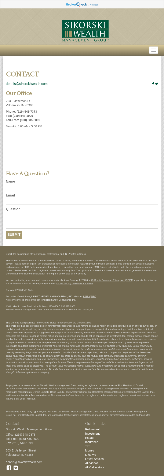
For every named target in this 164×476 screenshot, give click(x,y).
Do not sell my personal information (75, 283)
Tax (87, 446)
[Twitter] (156, 84)
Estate (89, 437)
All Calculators (94, 467)
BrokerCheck (79, 254)
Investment (92, 433)
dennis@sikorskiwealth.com (27, 84)
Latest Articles (94, 459)
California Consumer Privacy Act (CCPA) (112, 280)
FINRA (86, 296)
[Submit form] (14, 235)
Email (10, 195)
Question (13, 209)
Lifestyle (90, 454)
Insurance (91, 442)
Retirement (92, 429)
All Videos (91, 463)
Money (89, 450)
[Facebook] (153, 84)
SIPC (93, 296)
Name (10, 181)
